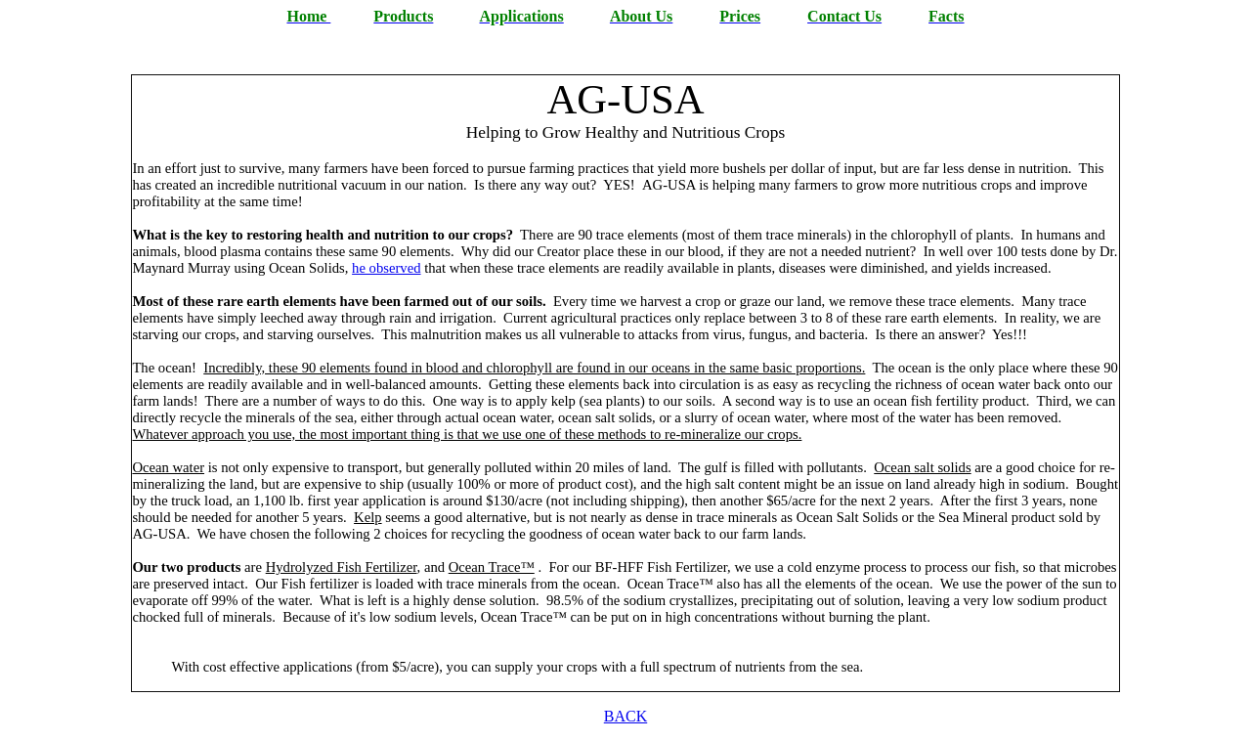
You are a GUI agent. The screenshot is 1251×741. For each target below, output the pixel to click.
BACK (625, 716)
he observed (386, 268)
